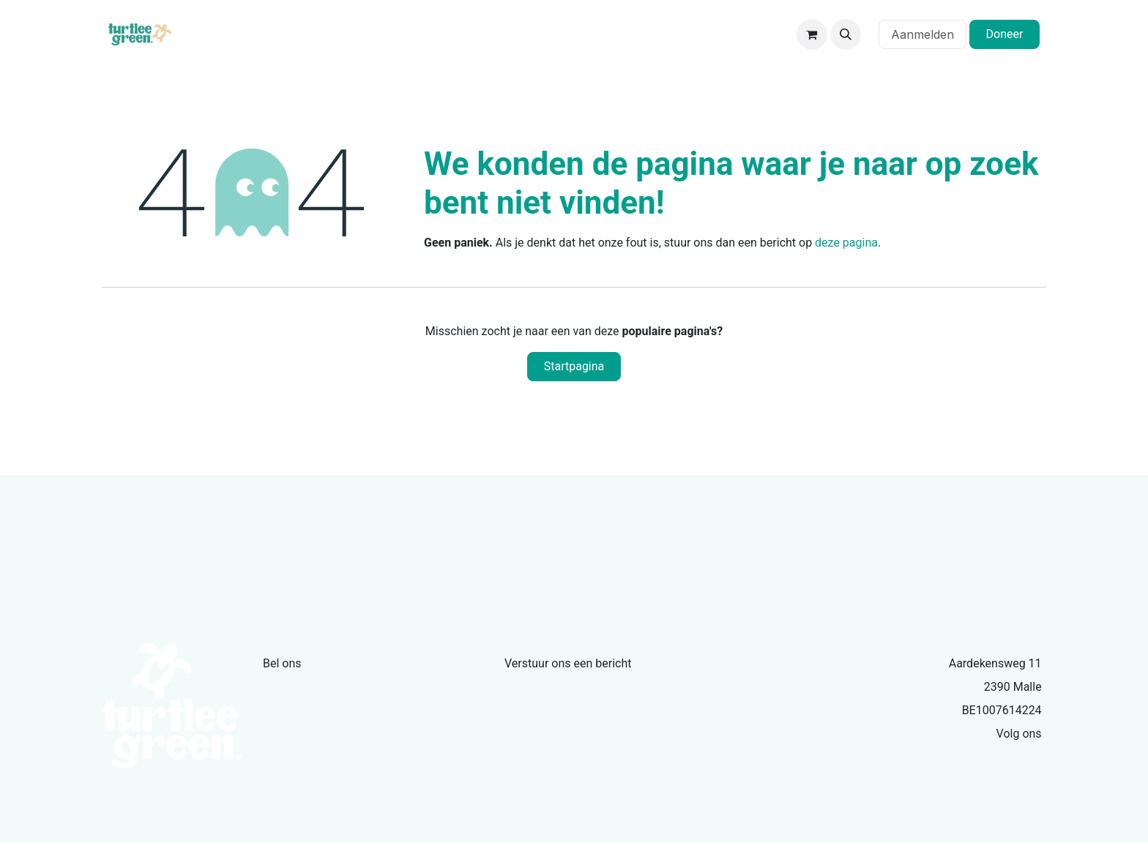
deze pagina (846, 243)
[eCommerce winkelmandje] (812, 34)
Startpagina (574, 366)
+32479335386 (315, 687)
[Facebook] (1038, 759)
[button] (845, 34)
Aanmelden (922, 34)
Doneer (1005, 34)
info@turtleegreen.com (584, 687)
